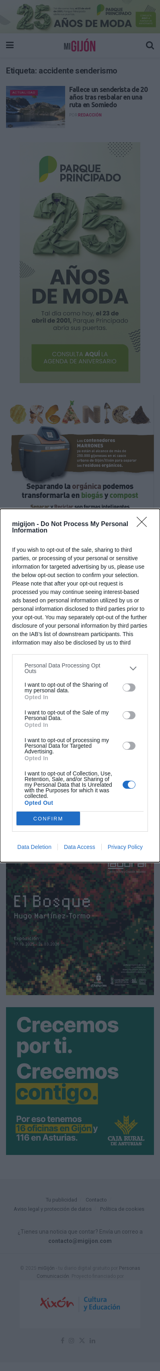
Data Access (79, 847)
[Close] (144, 524)
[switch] (129, 687)
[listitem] (80, 668)
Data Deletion (34, 847)
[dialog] (80, 685)
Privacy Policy (125, 847)
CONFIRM (48, 819)
